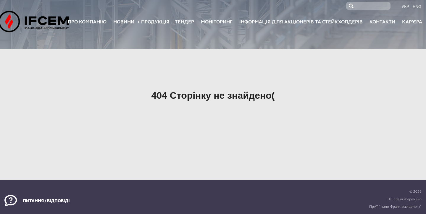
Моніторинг (217, 22)
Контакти (382, 22)
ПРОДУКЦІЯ (155, 22)
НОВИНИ (123, 22)
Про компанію (87, 22)
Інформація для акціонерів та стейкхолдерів (301, 22)
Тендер (184, 22)
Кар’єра (412, 22)
